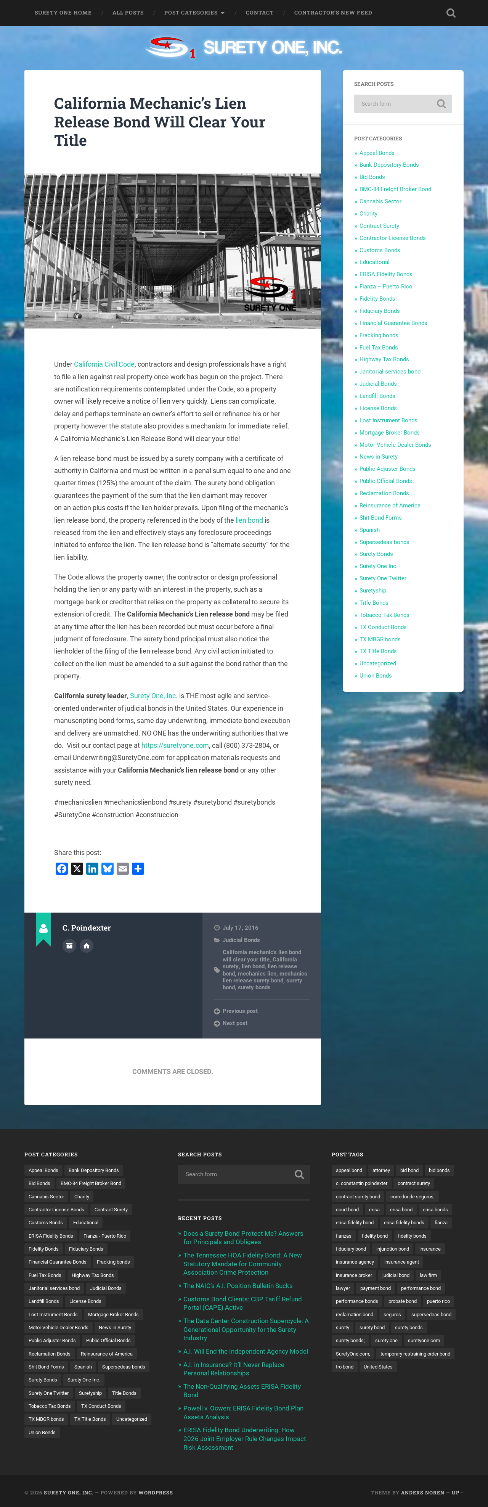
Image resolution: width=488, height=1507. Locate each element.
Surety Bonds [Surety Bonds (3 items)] (101, 1382)
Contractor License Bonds (393, 238)
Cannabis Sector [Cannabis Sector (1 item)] (48, 1197)
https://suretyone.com (175, 745)
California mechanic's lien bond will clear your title (262, 956)
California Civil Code (104, 364)
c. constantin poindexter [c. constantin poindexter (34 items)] (398, 1183)
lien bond (249, 520)
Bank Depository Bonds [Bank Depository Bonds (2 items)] (99, 1170)
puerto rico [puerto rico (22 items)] (348, 1329)
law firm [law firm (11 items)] (435, 1289)
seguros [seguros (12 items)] (433, 1329)
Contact (260, 12)
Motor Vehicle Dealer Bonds (395, 444)
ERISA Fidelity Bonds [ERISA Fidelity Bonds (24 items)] (53, 1236)
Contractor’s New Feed (333, 12)
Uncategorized (378, 663)
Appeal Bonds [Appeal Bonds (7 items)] (45, 1170)
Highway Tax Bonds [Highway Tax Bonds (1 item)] (98, 1276)
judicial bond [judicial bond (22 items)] (401, 1289)
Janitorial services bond (390, 371)
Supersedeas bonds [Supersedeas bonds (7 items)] (52, 1382)
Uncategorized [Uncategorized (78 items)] (90, 1435)
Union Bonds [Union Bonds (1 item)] (132, 1435)
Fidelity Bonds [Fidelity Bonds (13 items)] (45, 1250)
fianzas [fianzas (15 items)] (424, 1236)
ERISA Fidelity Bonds (386, 274)
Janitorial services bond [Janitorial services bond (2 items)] (57, 1289)
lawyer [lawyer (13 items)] (344, 1302)
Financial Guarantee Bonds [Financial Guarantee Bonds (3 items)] (61, 1263)
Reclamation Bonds (384, 493)
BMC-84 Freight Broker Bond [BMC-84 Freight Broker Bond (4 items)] (96, 1183)
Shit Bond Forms (381, 517)
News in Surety (379, 456)
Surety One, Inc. (154, 696)
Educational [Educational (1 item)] (91, 1223)
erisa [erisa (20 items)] (436, 1210)
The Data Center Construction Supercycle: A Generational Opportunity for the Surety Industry (246, 1328)
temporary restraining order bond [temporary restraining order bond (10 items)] (375, 1382)
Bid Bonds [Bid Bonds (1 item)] (41, 1183)
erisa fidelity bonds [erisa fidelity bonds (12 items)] (358, 1236)
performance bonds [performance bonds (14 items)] (359, 1316)
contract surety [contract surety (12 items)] (354, 1197)
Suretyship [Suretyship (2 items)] (41, 1409)
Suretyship (373, 590)
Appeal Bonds (377, 153)
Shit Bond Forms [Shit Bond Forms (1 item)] (48, 1369)
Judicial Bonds (241, 940)
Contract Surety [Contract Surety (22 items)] (119, 1210)
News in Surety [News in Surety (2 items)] (121, 1329)
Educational (375, 262)
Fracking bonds (379, 335)
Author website (86, 945)
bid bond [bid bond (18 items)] (416, 1170)
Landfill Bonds (377, 396)
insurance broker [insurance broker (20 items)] (356, 1289)
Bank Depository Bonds (389, 164)
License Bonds (378, 408)
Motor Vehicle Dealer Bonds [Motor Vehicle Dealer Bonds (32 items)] (61, 1329)
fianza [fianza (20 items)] (397, 1236)
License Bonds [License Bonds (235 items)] (90, 1302)
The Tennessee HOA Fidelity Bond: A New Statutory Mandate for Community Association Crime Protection (242, 1263)
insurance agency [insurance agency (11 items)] (356, 1276)
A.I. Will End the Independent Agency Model (245, 1349)
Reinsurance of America (390, 505)
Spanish (370, 529)
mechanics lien (257, 973)
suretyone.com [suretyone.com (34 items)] (353, 1369)
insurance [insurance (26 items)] (394, 1263)
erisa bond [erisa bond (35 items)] (348, 1223)
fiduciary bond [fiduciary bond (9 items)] (434, 1250)
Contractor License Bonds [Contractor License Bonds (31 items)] (59, 1210)
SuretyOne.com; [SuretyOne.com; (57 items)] (400, 1369)
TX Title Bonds (378, 651)
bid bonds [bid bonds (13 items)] (347, 1183)
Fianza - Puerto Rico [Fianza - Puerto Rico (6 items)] (111, 1236)
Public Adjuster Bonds (388, 468)
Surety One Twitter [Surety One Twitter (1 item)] (97, 1395)
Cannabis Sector (380, 201)
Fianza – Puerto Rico (386, 286)
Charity (368, 213)
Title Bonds (374, 602)
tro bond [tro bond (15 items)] (435, 1382)
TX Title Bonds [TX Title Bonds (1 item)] (46, 1435)
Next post (235, 1023)
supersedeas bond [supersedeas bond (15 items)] (357, 1342)
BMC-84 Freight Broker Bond (395, 189)
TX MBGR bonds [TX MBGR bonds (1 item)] (102, 1421)
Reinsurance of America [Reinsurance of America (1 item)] (113, 1355)
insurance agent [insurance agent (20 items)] (407, 1276)
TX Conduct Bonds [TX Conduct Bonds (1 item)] (51, 1421)
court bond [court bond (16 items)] (408, 1210)
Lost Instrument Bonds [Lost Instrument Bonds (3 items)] (56, 1316)
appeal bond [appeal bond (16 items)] (350, 1170)
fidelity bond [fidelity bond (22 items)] (350, 1250)
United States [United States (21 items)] (352, 1395)
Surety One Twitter (383, 578)
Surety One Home (63, 12)
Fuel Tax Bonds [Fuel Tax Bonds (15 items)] (46, 1276)
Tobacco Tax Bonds (384, 615)
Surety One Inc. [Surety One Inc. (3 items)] (46, 1395)
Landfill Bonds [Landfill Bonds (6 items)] (46, 1302)
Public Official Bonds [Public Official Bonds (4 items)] (115, 1342)
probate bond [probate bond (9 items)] (409, 1316)
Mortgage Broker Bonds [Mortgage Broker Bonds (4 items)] (121, 1316)
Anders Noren (423, 1489)
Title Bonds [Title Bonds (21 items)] (77, 1409)
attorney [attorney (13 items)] (386, 1170)
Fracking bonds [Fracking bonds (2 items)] (121, 1263)
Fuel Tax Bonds (379, 347)
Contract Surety (379, 225)
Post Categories (191, 12)
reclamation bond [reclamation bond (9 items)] (392, 1329)
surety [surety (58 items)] (397, 1342)
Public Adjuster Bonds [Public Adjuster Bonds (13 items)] (54, 1342)
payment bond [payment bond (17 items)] (379, 1302)
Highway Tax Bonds (384, 359)
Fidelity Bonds (377, 298)
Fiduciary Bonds (380, 311)
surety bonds (254, 987)
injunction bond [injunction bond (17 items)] (354, 1263)
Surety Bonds (376, 554)
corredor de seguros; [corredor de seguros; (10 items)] (360, 1210)
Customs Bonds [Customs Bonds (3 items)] (47, 1223)
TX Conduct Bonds (383, 627)
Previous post (240, 1011)
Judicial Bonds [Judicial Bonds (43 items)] (112, 1289)
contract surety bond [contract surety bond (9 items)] (407, 1197)
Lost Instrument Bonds (388, 420)
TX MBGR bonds (380, 639)
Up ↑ (458, 1489)
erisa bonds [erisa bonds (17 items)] (384, 1223)
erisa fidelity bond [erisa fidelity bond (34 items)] (429, 1223)
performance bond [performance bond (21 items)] (428, 1302)
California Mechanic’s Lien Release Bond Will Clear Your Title (162, 121)
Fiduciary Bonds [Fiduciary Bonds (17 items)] (91, 1250)
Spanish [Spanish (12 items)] (87, 1369)
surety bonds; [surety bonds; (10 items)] (393, 1355)
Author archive (69, 945)
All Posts (128, 12)
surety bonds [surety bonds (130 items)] (351, 1355)
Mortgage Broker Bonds (390, 432)
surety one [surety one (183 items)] (431, 1355)
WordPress (155, 1489)
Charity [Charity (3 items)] (86, 1197)
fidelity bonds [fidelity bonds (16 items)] (391, 1250)
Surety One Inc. (379, 566)
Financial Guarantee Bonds (393, 323)
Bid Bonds (372, 177)
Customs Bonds (380, 250)
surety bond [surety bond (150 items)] (429, 1342)
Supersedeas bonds (384, 542)
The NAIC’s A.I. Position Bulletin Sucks (238, 1285)
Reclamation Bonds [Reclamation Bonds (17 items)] (52, 1355)
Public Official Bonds (386, 481)
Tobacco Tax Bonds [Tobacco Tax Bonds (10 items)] (124, 1409)
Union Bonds (376, 675)
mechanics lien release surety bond (265, 977)
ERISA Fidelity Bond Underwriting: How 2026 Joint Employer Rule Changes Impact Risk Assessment (244, 1435)
